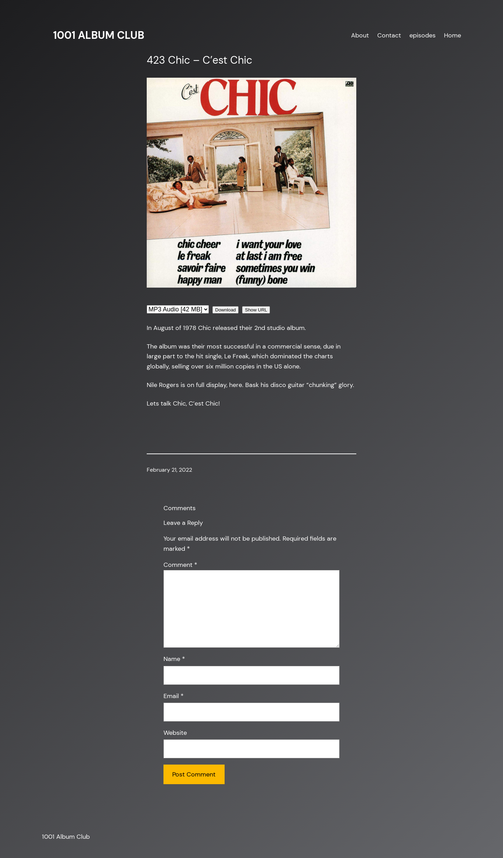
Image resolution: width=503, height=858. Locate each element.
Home (452, 35)
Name (174, 659)
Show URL (256, 309)
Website (175, 733)
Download (225, 309)
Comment (180, 565)
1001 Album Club (98, 35)
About (360, 35)
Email (173, 696)
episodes (422, 35)
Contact (389, 35)
